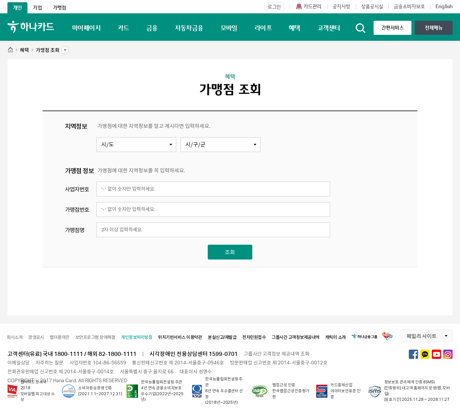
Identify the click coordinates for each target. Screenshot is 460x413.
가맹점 (59, 7)
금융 (152, 28)
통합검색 (360, 28)
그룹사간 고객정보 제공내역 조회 (276, 354)
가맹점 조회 (47, 48)
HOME (10, 50)
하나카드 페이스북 (413, 354)
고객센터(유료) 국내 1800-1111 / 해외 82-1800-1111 (72, 353)
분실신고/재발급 (222, 337)
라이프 (263, 28)
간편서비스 (392, 27)
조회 (230, 252)
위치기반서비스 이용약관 (180, 337)
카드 (123, 28)
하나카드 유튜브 (436, 354)
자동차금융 (189, 28)
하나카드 (31, 27)
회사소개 (14, 337)
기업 (37, 7)
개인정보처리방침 (136, 337)
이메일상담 (18, 363)
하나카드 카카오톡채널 (425, 354)
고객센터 (328, 28)
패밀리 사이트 (419, 334)
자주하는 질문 (49, 363)
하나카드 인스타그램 (448, 354)
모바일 (228, 28)
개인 (17, 7)
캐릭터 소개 (335, 337)
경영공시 (36, 337)
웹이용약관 (59, 337)
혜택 (294, 28)
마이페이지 (86, 28)
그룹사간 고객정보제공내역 (295, 337)
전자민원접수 (254, 337)
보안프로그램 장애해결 (95, 337)
